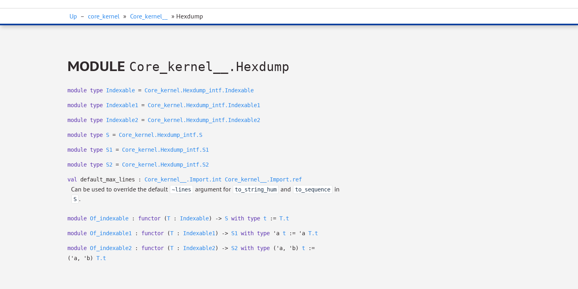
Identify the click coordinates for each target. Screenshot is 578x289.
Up (73, 16)
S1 (109, 150)
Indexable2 (122, 120)
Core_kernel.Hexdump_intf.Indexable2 (204, 120)
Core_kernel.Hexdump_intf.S (160, 135)
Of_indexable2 (111, 248)
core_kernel (104, 16)
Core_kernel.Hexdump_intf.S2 (165, 164)
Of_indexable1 (111, 233)
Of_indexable (109, 218)
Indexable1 (122, 105)
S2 (109, 164)
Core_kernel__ (149, 16)
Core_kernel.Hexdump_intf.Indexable (199, 90)
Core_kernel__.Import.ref (263, 179)
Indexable (120, 90)
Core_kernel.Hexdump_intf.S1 (165, 150)
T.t (284, 218)
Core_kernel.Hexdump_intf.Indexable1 (204, 105)
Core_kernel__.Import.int (183, 179)
